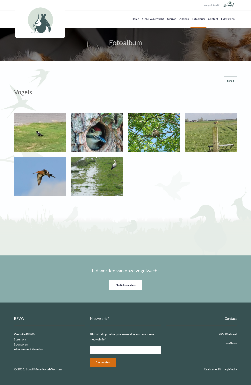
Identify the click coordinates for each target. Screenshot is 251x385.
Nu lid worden (126, 285)
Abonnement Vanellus (28, 349)
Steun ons (20, 339)
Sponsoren (21, 344)
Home (135, 18)
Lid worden (228, 18)
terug (230, 80)
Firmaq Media (227, 369)
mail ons (231, 343)
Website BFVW (24, 334)
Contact (213, 18)
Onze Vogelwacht (153, 18)
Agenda (184, 18)
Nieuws (171, 18)
